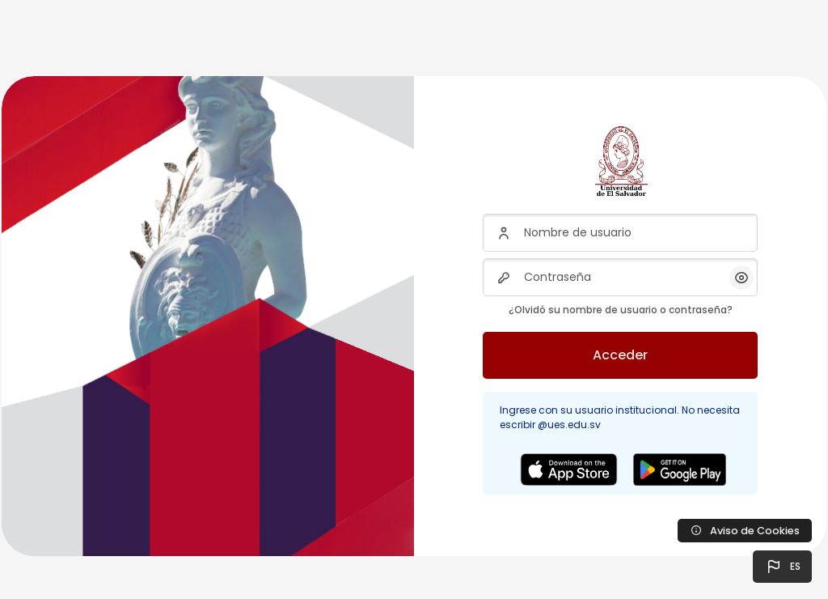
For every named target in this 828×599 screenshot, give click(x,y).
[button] (782, 566)
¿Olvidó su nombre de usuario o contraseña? (621, 309)
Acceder (620, 355)
